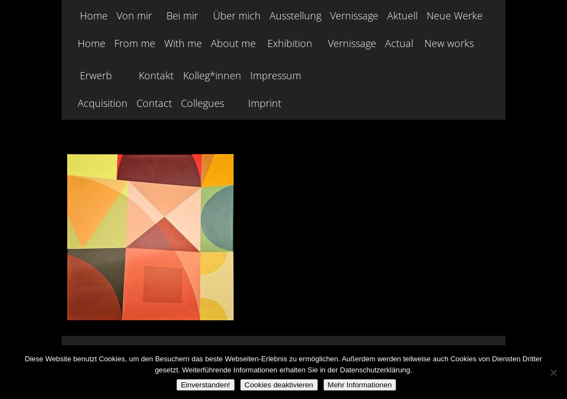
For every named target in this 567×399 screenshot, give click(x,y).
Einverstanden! (205, 385)
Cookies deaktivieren (279, 385)
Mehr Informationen (360, 385)
